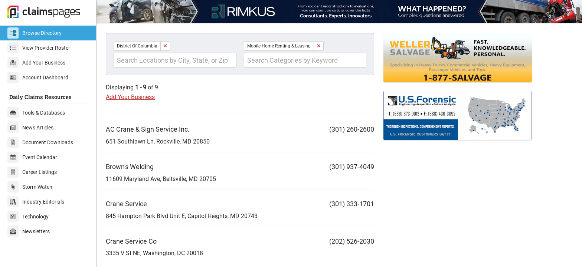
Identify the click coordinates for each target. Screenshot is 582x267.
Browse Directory (34, 33)
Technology (28, 216)
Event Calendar (32, 157)
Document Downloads (40, 142)
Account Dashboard (37, 77)
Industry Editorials (35, 201)
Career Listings (32, 172)
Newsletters (28, 231)
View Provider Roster (38, 47)
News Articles (30, 127)
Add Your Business (36, 62)
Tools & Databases (36, 112)
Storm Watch (29, 186)
